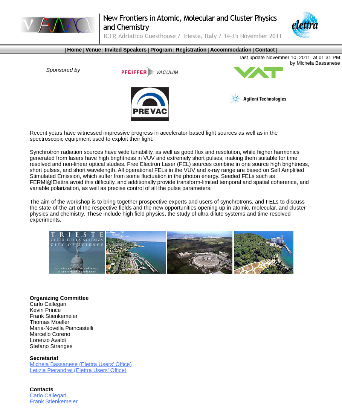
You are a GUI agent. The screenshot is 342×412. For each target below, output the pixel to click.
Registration (191, 50)
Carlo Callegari (48, 395)
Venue (93, 50)
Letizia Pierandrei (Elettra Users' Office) (78, 370)
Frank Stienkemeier (54, 401)
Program (161, 50)
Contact (265, 50)
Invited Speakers (126, 50)
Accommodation (231, 50)
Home (74, 50)
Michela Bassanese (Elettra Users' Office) (81, 364)
